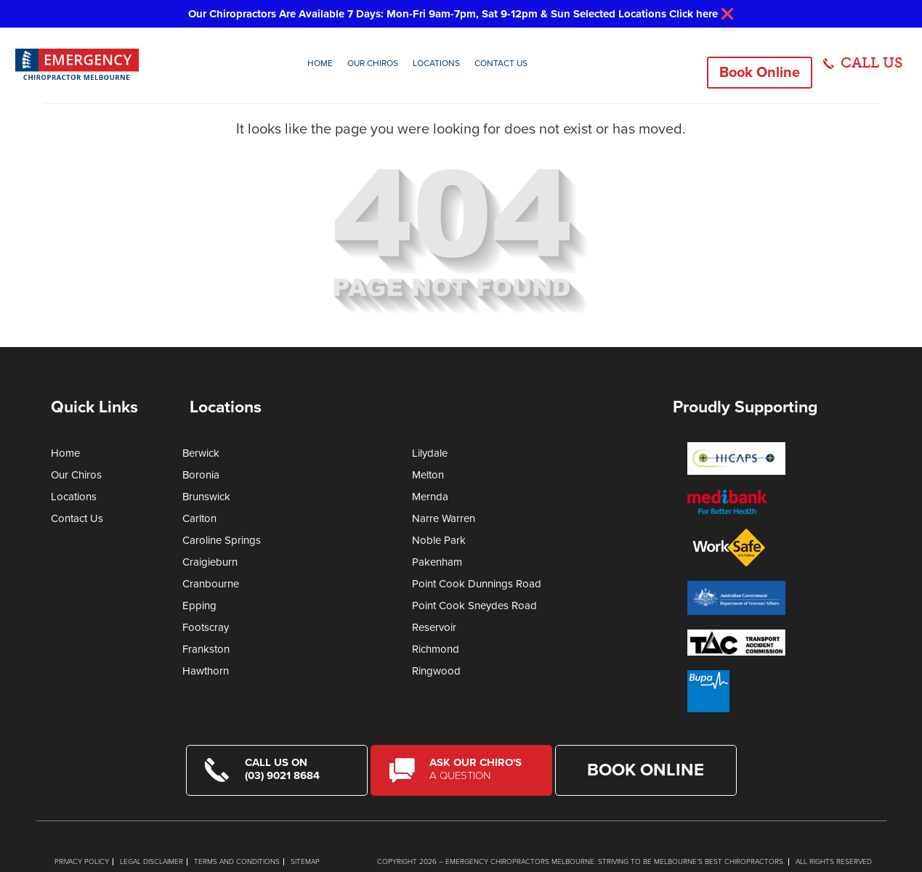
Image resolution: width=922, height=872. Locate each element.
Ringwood (436, 670)
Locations (436, 63)
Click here (693, 13)
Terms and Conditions (237, 861)
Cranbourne (210, 583)
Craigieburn (210, 562)
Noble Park (439, 540)
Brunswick (206, 496)
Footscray (205, 627)
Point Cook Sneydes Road (474, 605)
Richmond (435, 649)
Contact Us (500, 63)
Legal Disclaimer (151, 861)
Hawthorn (205, 670)
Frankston (206, 649)
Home (320, 63)
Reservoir (434, 627)
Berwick (200, 453)
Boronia (200, 474)
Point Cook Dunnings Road (476, 583)
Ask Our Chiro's (481, 769)
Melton (428, 474)
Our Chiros (372, 63)
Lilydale (430, 453)
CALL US (872, 62)
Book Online (759, 72)
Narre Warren (443, 518)
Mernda (430, 496)
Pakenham (437, 562)
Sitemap (305, 861)
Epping (199, 605)
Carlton (199, 518)
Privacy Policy (81, 861)
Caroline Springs (221, 540)
